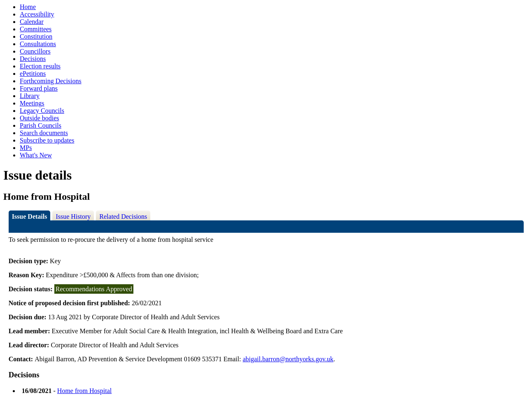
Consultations (38, 43)
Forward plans (39, 88)
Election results (40, 66)
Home (28, 6)
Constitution (36, 36)
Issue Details (29, 216)
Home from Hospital (84, 390)
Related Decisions (123, 216)
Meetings (32, 103)
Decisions (33, 58)
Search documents (44, 132)
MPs (26, 147)
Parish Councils (40, 125)
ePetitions (33, 73)
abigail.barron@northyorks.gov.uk (288, 359)
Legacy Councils (42, 110)
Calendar (32, 21)
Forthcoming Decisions (51, 80)
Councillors (35, 51)
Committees (35, 29)
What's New (36, 155)
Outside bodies (39, 118)
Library (30, 95)
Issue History (73, 216)
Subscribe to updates (47, 140)
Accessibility (37, 14)
